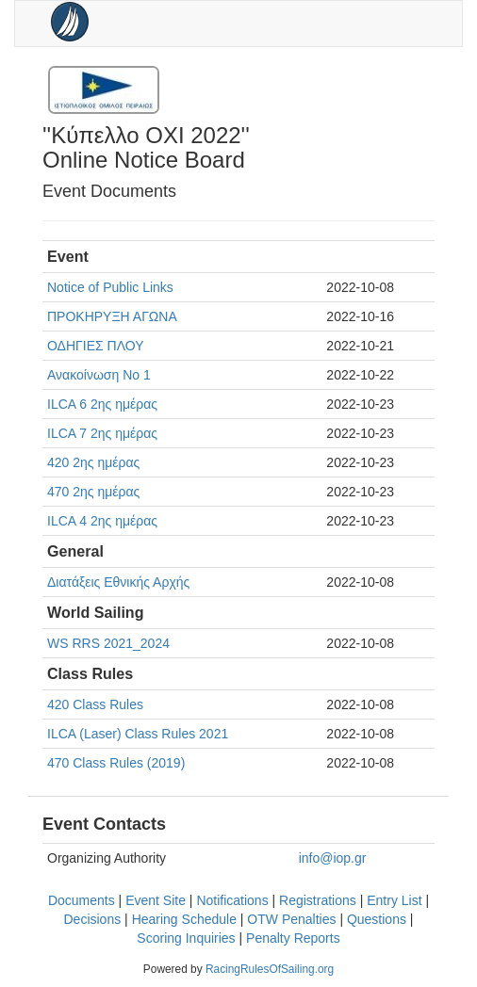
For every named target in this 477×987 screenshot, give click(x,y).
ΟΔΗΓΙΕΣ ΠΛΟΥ (95, 345)
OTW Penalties (291, 919)
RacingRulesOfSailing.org (270, 969)
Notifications (232, 900)
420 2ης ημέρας (93, 462)
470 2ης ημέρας (93, 491)
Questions (376, 919)
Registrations (317, 900)
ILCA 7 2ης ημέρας (102, 433)
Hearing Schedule (184, 919)
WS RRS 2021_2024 (108, 643)
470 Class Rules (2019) (116, 762)
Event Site (155, 900)
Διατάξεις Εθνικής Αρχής (118, 582)
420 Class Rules (95, 704)
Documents (81, 900)
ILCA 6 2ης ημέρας (102, 404)
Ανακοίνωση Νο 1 (99, 374)
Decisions (93, 919)
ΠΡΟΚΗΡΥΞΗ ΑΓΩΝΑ (112, 316)
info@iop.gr (333, 858)
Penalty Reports (293, 938)
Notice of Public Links (110, 287)
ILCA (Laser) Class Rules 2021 (137, 733)
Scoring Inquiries (186, 938)
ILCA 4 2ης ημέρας (102, 520)
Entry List (394, 900)
